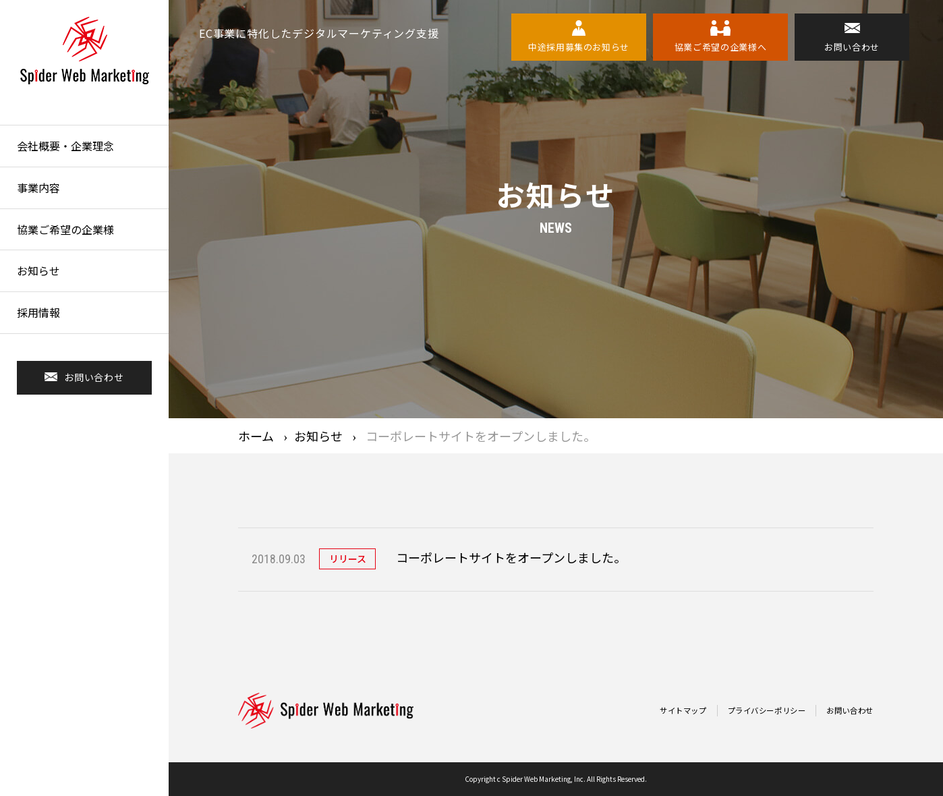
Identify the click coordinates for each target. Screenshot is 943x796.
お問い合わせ (848, 710)
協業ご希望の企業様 (65, 229)
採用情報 (38, 312)
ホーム (256, 436)
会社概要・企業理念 (65, 146)
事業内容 (38, 187)
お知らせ (38, 270)
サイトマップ (669, 710)
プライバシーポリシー (758, 710)
